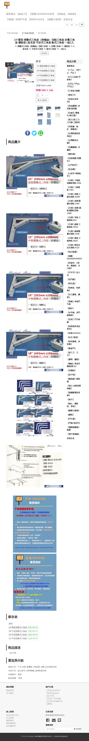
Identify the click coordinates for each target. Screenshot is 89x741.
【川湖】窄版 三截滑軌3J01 (73, 218)
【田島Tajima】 (36, 19)
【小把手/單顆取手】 (74, 174)
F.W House (12, 33)
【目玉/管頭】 (73, 337)
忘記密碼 (10, 718)
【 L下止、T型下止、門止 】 (74, 71)
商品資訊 (44, 53)
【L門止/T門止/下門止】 (73, 85)
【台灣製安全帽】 (72, 141)
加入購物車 (42, 100)
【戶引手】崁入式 (73, 273)
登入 (17, 715)
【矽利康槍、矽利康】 (73, 342)
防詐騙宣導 (11, 726)
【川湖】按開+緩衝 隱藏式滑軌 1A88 (74, 210)
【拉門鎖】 (71, 279)
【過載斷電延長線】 (73, 393)
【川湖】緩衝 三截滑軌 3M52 (73, 225)
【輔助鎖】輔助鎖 (73, 380)
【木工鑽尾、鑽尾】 (73, 295)
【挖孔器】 (71, 283)
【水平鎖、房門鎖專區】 (73, 313)
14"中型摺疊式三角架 (46, 75)
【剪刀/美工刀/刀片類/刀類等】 (74, 120)
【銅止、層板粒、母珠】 (72, 404)
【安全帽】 (71, 169)
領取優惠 (78, 729)
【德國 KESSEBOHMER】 (42, 14)
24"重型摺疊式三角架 (46, 66)
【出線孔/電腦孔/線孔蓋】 (73, 114)
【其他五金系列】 (72, 100)
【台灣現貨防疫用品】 (73, 134)
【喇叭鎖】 (71, 154)
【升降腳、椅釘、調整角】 (72, 127)
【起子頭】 (71, 374)
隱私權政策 (11, 723)
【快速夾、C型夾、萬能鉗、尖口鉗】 (73, 265)
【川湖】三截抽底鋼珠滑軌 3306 (74, 181)
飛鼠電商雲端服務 (60, 736)
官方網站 (10, 693)
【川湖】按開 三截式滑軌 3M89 (73, 195)
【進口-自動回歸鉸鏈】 (74, 387)
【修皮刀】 (22, 14)
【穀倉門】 (71, 348)
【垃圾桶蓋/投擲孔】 (74, 159)
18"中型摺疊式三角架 (46, 71)
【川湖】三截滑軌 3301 (73, 188)
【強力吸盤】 (72, 252)
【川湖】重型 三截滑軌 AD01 (73, 239)
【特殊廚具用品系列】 (73, 327)
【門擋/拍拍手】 (74, 423)
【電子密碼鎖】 (73, 434)
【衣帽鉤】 (71, 370)
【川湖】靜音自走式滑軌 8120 (73, 246)
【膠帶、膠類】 (73, 359)
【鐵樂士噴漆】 (54, 19)
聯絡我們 (10, 690)
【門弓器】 (71, 419)
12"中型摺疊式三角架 (46, 80)
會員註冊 (10, 715)
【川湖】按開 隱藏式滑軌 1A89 (73, 202)
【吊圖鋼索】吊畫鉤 (73, 148)
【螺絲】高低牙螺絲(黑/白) (73, 364)
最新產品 (10, 14)
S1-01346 (42, 33)
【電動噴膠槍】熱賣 (73, 428)
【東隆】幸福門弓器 (16, 19)
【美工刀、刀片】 (72, 353)
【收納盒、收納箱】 (66, 14)
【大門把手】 (72, 165)
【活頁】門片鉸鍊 (73, 320)
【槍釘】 (70, 308)
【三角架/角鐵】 (28, 33)
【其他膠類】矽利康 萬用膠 (73, 107)
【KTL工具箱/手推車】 (74, 78)
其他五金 (68, 19)
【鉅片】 (70, 399)
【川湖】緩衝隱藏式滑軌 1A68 (73, 232)
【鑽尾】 (70, 415)
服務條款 (10, 720)
